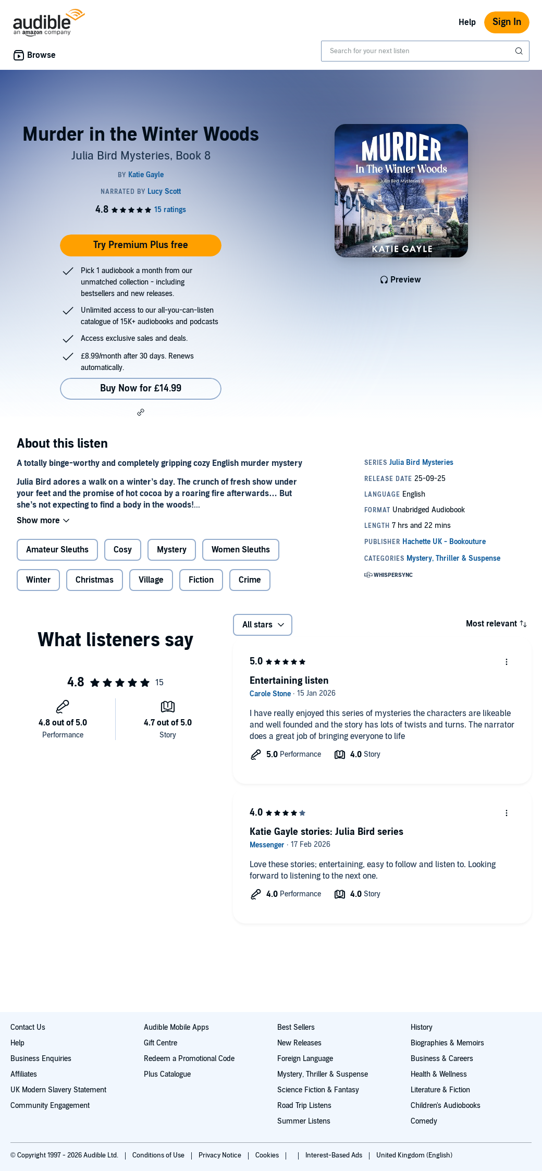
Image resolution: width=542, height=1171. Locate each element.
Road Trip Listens (304, 1105)
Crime (250, 580)
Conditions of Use (159, 1155)
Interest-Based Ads (334, 1155)
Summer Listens (303, 1121)
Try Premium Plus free (140, 245)
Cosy (123, 550)
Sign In (506, 22)
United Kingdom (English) (414, 1155)
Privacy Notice (221, 1155)
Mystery (172, 550)
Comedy (424, 1121)
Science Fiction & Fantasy (318, 1090)
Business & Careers (442, 1058)
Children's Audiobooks (446, 1105)
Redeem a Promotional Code (189, 1058)
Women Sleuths (241, 550)
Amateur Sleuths (57, 550)
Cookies (267, 1155)
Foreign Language (305, 1058)
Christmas (95, 580)
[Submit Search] (520, 51)
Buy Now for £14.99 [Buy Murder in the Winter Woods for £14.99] (140, 388)
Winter (38, 580)
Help (467, 22)
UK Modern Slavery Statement (58, 1090)
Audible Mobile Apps (176, 1027)
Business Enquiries (40, 1058)
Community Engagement (50, 1105)
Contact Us (27, 1027)
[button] (141, 412)
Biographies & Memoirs (447, 1043)
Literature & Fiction (440, 1090)
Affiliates (23, 1074)
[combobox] (425, 51)
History (422, 1027)
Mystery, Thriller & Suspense (322, 1074)
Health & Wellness (439, 1074)
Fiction (201, 580)
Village (151, 580)
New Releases (299, 1043)
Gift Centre (160, 1043)
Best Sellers (296, 1027)
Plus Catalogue (167, 1074)
